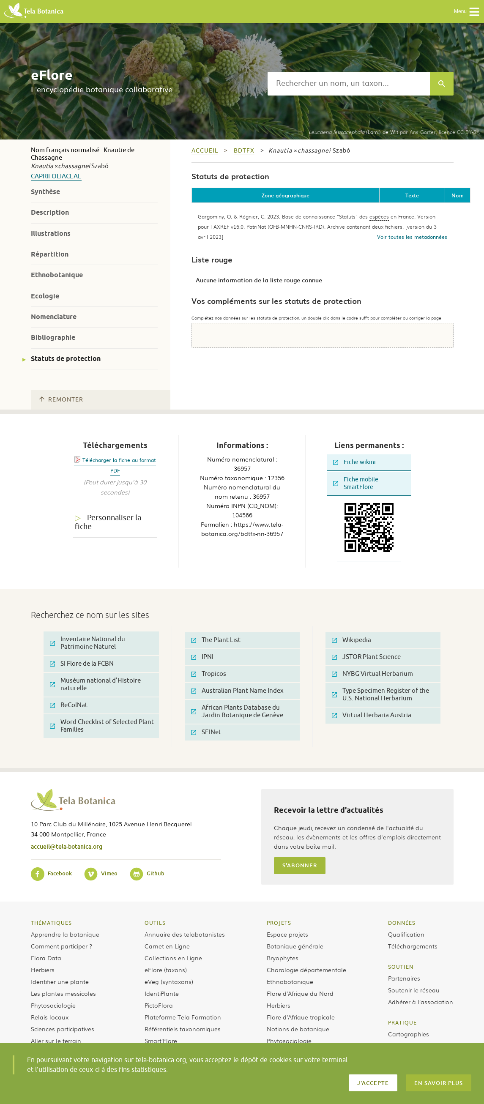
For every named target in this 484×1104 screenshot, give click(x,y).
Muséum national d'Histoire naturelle (95, 684)
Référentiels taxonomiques (183, 1029)
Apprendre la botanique (65, 934)
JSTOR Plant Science (366, 657)
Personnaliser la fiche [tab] (108, 522)
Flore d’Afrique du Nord (300, 993)
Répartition (49, 254)
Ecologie (45, 296)
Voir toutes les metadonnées (412, 236)
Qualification (406, 934)
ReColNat (69, 705)
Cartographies (408, 1034)
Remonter (61, 399)
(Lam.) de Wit (353, 132)
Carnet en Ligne (167, 946)
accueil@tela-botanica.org (66, 846)
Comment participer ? (61, 946)
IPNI (202, 657)
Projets (279, 922)
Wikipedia (351, 640)
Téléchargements (413, 946)
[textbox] (349, 84)
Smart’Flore (161, 1040)
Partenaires (404, 978)
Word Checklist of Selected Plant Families (102, 726)
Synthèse (45, 192)
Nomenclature (54, 317)
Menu (467, 11)
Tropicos (208, 674)
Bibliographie (53, 337)
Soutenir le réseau (414, 990)
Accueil (204, 150)
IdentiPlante (162, 993)
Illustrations (51, 234)
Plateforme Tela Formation (183, 1017)
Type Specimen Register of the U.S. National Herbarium (380, 694)
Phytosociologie (53, 1005)
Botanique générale (295, 946)
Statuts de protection (66, 359)
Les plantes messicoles (63, 993)
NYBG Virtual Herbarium (372, 674)
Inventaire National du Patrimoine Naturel (87, 643)
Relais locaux (49, 1017)
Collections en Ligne (173, 958)
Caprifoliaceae (56, 176)
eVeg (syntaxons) (169, 981)
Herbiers (43, 969)
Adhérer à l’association (420, 1001)
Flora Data (46, 958)
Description (50, 212)
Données (402, 922)
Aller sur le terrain (56, 1040)
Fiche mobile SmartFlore (355, 483)
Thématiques (51, 922)
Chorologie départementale (306, 969)
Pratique (402, 1022)
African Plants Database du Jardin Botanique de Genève (237, 711)
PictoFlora (159, 1005)
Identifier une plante (60, 981)
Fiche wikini (354, 462)
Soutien (400, 966)
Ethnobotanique (57, 275)
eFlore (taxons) (166, 969)
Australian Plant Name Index (237, 691)
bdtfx (244, 150)
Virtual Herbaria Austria (371, 715)
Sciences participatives (62, 1029)
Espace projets (287, 934)
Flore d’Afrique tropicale (301, 1017)
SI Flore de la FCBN (82, 664)
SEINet (206, 732)
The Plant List (216, 640)
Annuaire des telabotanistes (185, 934)
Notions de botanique (298, 1029)
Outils (155, 922)
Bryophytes (282, 958)
